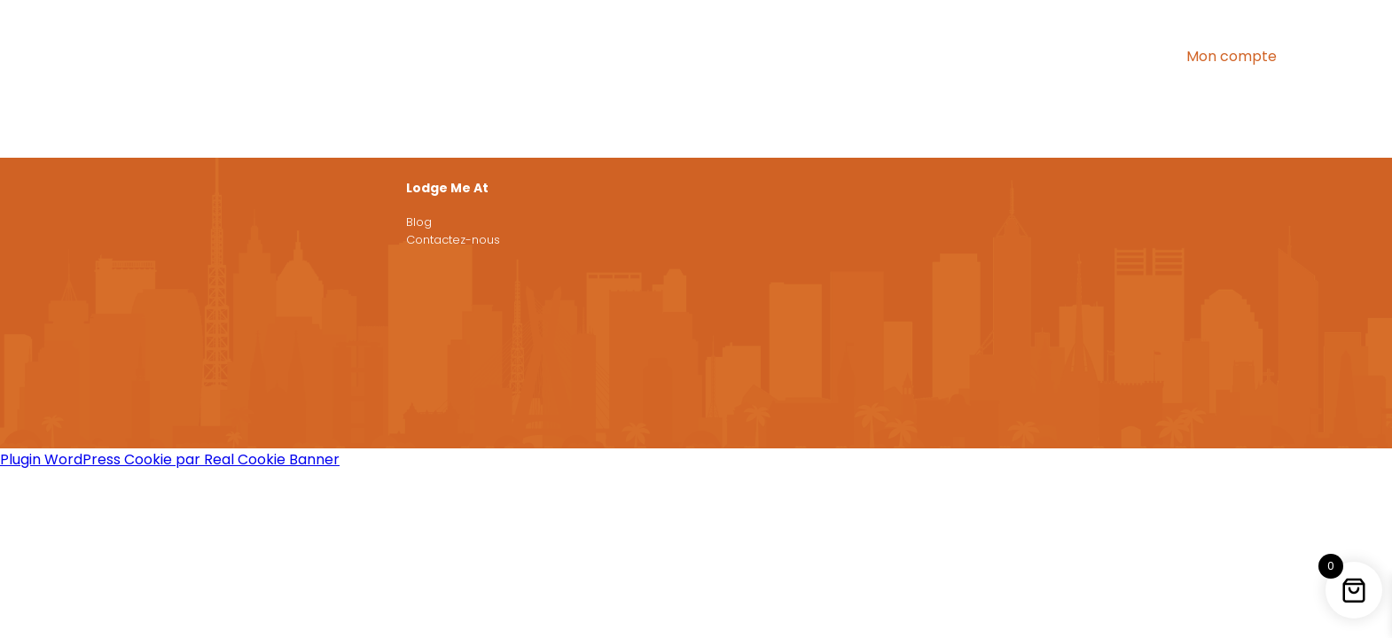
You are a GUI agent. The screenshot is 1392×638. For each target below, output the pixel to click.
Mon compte (1231, 56)
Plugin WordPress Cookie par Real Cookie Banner (170, 459)
